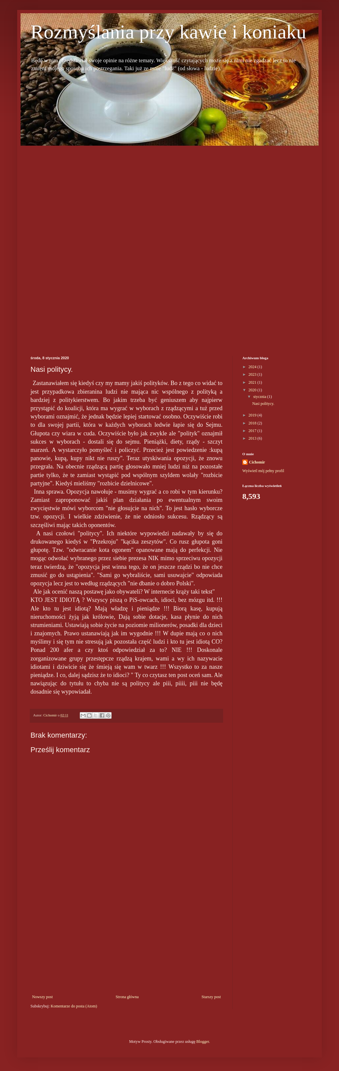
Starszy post (211, 997)
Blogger (202, 1041)
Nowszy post (42, 997)
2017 (253, 430)
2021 (253, 382)
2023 (253, 374)
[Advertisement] (50, 245)
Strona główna (127, 997)
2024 (253, 367)
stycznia (260, 396)
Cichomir (257, 462)
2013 (253, 438)
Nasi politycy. (263, 403)
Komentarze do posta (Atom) (74, 1006)
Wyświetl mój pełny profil (263, 470)
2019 (253, 415)
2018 (253, 423)
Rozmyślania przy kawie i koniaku (168, 32)
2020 (253, 390)
